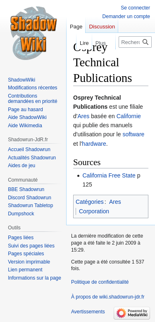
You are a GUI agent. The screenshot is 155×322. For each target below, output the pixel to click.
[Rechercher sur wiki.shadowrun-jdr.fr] (135, 42)
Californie (129, 116)
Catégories (90, 201)
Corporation (94, 211)
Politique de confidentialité (100, 282)
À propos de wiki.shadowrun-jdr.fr (107, 297)
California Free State (108, 175)
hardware (94, 143)
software (133, 134)
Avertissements (88, 312)
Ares (83, 116)
